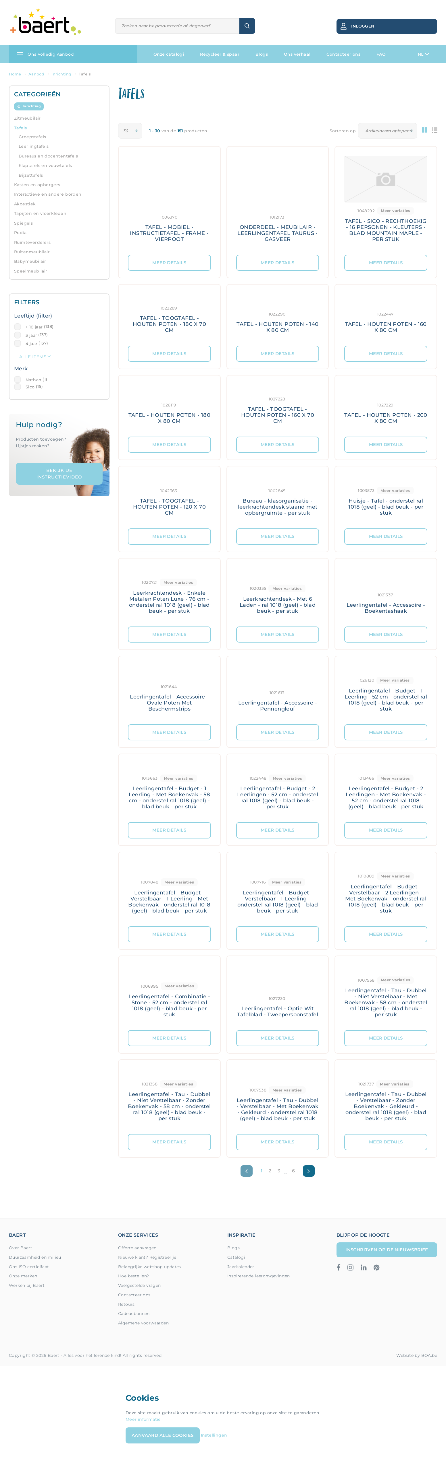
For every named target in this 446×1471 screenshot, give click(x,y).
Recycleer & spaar (219, 54)
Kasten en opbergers (37, 184)
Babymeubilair (30, 261)
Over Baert (20, 1247)
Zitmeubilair (27, 118)
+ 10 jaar (34, 327)
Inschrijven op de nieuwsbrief (386, 1249)
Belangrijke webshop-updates (149, 1266)
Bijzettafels (31, 175)
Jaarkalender (240, 1266)
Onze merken (23, 1276)
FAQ (381, 54)
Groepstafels (32, 136)
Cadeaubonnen (134, 1313)
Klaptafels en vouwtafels (45, 165)
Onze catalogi (168, 54)
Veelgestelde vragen (139, 1285)
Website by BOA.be (416, 1355)
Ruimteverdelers (32, 242)
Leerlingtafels (34, 146)
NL (423, 54)
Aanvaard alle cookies (162, 1435)
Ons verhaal (297, 54)
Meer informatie (143, 1419)
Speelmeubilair (30, 271)
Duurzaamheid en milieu (35, 1257)
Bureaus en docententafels (48, 156)
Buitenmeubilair (32, 251)
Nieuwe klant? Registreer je (147, 1257)
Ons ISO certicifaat (29, 1266)
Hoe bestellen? (133, 1276)
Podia (20, 232)
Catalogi (236, 1257)
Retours (126, 1304)
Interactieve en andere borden (48, 194)
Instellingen (214, 1435)
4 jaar (31, 343)
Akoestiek (25, 204)
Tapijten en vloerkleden (40, 213)
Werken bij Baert (27, 1285)
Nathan (33, 379)
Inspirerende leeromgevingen (258, 1276)
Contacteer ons (343, 54)
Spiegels (23, 223)
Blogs (261, 54)
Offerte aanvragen (137, 1247)
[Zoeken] (177, 26)
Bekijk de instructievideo (59, 474)
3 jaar (31, 335)
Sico (30, 387)
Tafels (20, 128)
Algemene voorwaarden (143, 1323)
